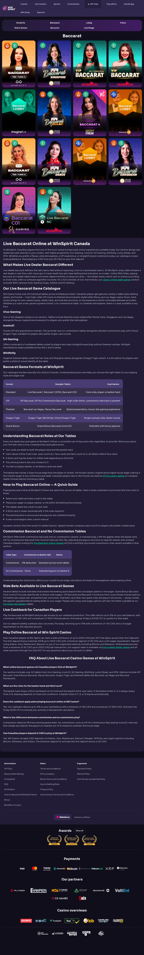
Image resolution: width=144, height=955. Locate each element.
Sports (57, 4)
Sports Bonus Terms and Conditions (57, 794)
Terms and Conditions (50, 769)
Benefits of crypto (12, 805)
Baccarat (54, 28)
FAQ (6, 784)
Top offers (111, 4)
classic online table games (117, 279)
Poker (123, 23)
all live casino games (114, 476)
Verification (9, 789)
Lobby (89, 23)
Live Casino (40, 4)
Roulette (20, 23)
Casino (23, 4)
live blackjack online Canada (49, 543)
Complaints (9, 779)
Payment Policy (84, 769)
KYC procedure (47, 774)
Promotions (73, 4)
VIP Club (94, 4)
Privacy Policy (46, 789)
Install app (129, 4)
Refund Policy (83, 774)
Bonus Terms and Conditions (53, 779)
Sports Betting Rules (50, 784)
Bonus (7, 800)
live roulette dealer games (116, 647)
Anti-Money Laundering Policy (91, 779)
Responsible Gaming (14, 774)
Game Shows (20, 28)
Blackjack (55, 23)
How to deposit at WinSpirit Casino (20, 794)
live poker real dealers (14, 604)
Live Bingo (89, 28)
